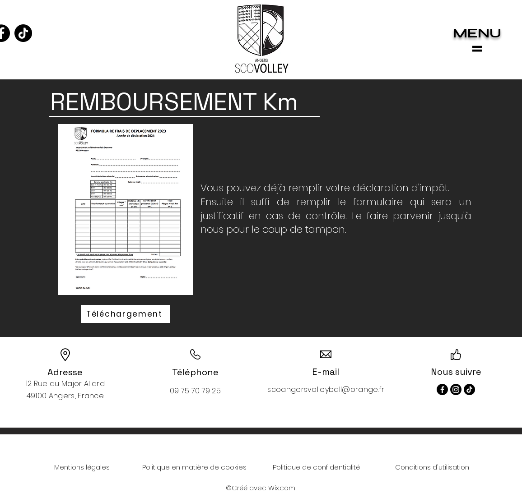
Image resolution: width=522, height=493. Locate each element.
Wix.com (281, 488)
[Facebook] (442, 389)
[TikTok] (23, 33)
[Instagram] (455, 389)
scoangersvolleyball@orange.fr (325, 389)
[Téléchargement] (125, 314)
